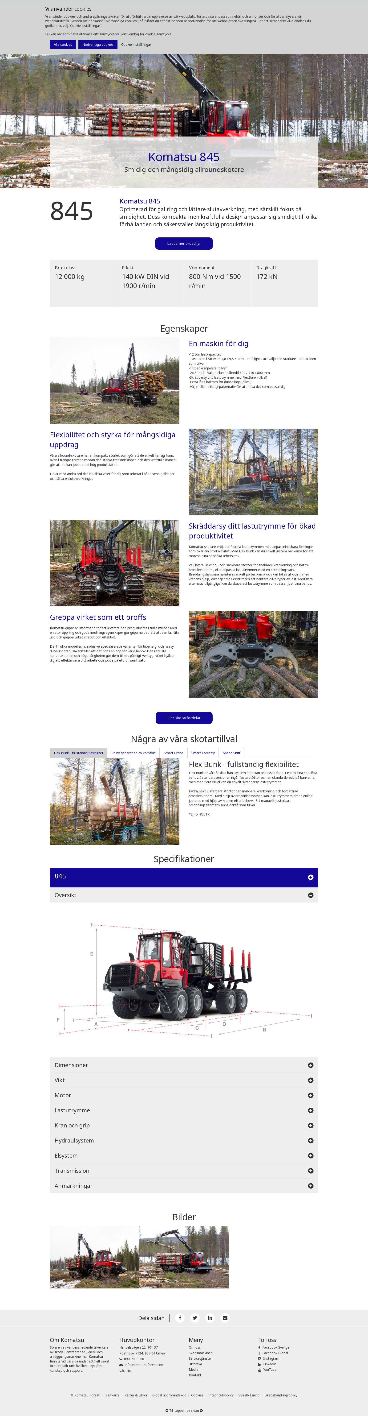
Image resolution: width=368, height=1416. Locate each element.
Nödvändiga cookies (97, 44)
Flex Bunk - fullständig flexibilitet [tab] (78, 751)
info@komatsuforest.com (144, 1363)
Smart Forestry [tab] (203, 751)
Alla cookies (63, 44)
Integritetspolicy (221, 1393)
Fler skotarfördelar (184, 717)
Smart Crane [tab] (173, 751)
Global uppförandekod (169, 1393)
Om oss (195, 1345)
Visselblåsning (249, 1393)
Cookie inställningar (136, 44)
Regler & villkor (136, 1393)
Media (193, 1368)
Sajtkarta (112, 1393)
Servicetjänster (200, 1357)
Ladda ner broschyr (184, 243)
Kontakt (195, 1373)
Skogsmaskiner (200, 1351)
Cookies (197, 1393)
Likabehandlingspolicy (280, 1393)
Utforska (195, 1362)
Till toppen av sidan (184, 1409)
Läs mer (125, 1369)
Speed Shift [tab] (231, 751)
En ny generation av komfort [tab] (134, 751)
